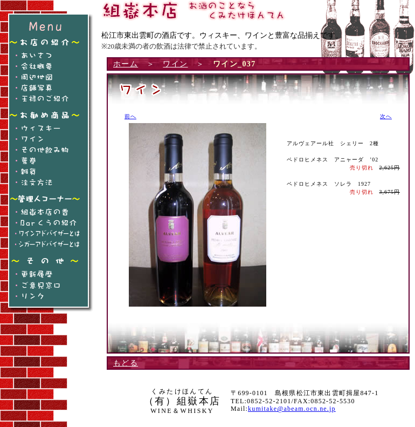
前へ (130, 116)
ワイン (175, 64)
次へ (386, 116)
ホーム (125, 64)
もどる (125, 363)
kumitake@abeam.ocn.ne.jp (292, 408)
